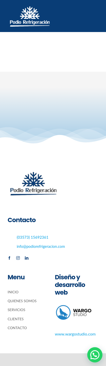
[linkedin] (26, 258)
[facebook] (9, 258)
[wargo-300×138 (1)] (74, 305)
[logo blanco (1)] (29, 4)
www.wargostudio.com (75, 333)
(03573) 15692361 (32, 237)
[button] (94, 354)
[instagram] (18, 258)
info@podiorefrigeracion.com (41, 246)
